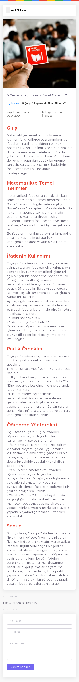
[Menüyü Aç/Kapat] (8, 10)
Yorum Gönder (20, 667)
